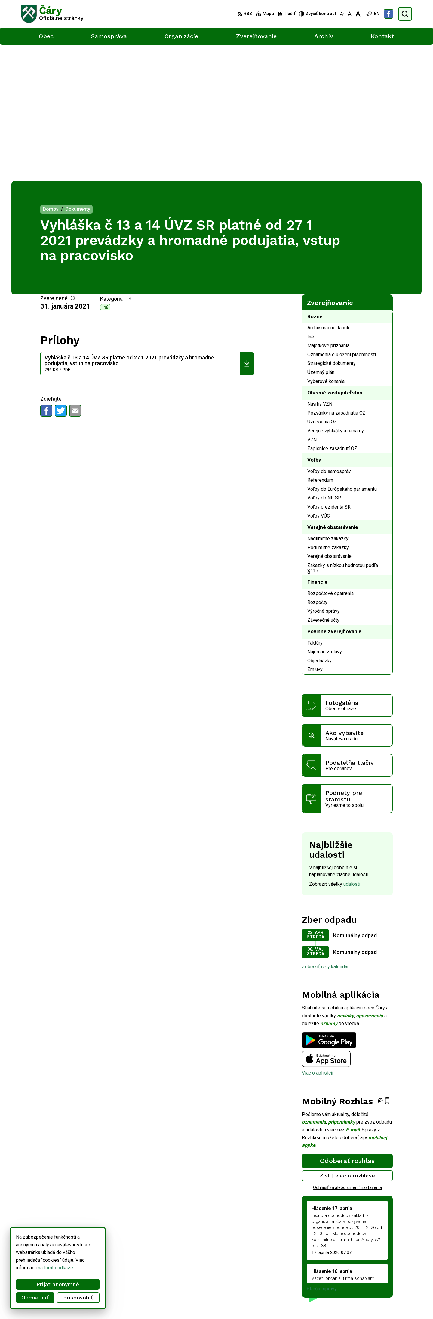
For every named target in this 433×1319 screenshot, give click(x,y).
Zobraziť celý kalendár (325, 830)
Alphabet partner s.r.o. (100, 1303)
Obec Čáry (174, 1303)
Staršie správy (322, 1152)
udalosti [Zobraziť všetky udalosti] (351, 748)
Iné (105, 171)
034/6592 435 (389, 1268)
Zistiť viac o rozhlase (347, 1039)
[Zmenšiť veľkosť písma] (342, 14)
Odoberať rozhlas (347, 1024)
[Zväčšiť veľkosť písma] (358, 14)
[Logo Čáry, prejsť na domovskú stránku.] (52, 14)
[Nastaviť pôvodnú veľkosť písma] (349, 14)
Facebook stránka (392, 1281)
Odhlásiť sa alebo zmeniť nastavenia (347, 1051)
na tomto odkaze (24, 1268)
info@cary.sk (387, 1274)
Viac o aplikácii (317, 936)
